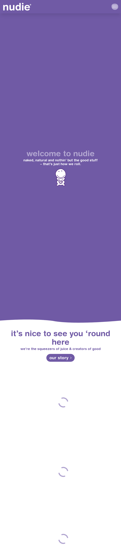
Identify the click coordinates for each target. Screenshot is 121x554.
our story (59, 357)
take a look (63, 426)
